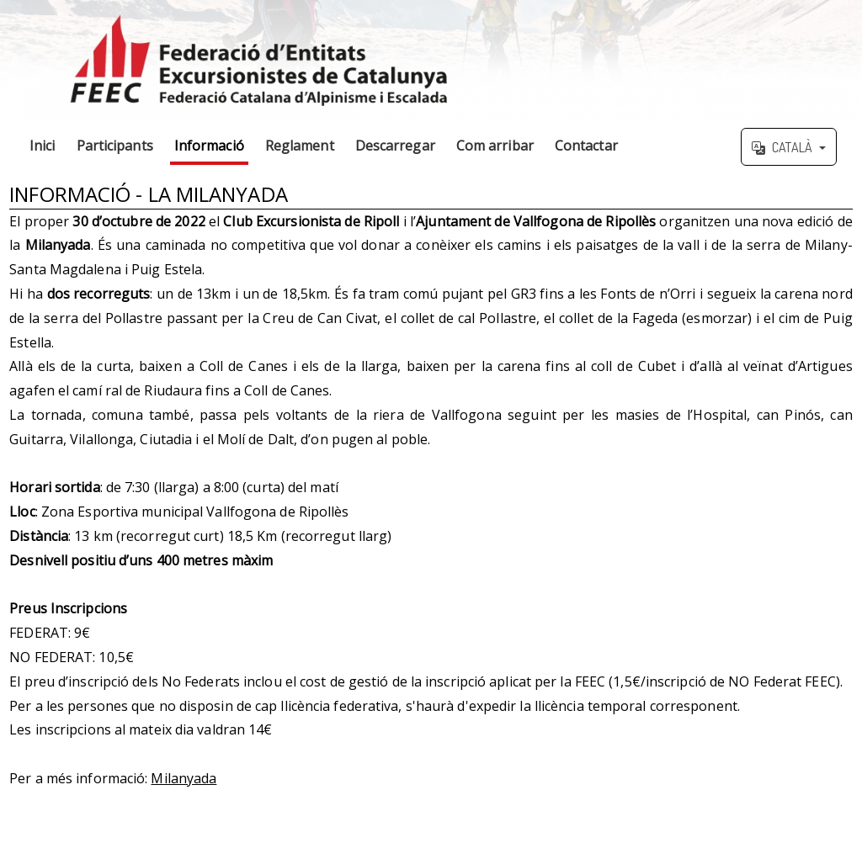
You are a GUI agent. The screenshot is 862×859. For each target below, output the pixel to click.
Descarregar (395, 145)
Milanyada (183, 778)
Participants (115, 145)
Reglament (299, 145)
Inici (42, 145)
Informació (209, 145)
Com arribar (495, 145)
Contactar (586, 145)
